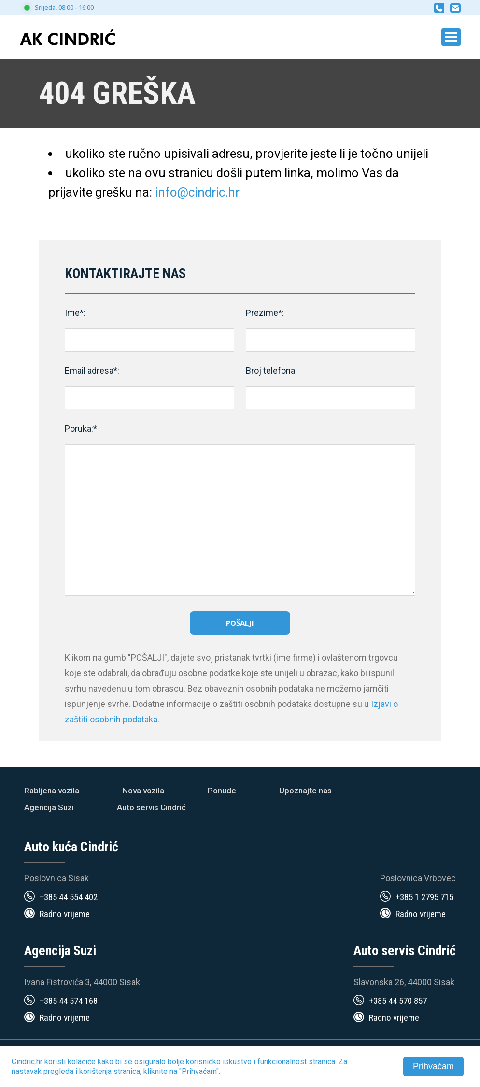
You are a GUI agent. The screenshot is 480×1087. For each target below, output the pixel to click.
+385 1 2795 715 (424, 897)
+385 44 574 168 (69, 1000)
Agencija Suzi (49, 807)
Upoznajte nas (305, 790)
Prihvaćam (433, 1066)
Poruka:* (81, 429)
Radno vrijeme (65, 913)
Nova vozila (143, 790)
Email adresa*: (92, 371)
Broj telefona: (271, 371)
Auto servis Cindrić (151, 807)
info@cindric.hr (197, 192)
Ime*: (75, 313)
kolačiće (82, 1061)
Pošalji (240, 623)
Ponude (222, 790)
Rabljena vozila (51, 790)
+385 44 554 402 (69, 897)
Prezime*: (265, 313)
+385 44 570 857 (398, 1000)
